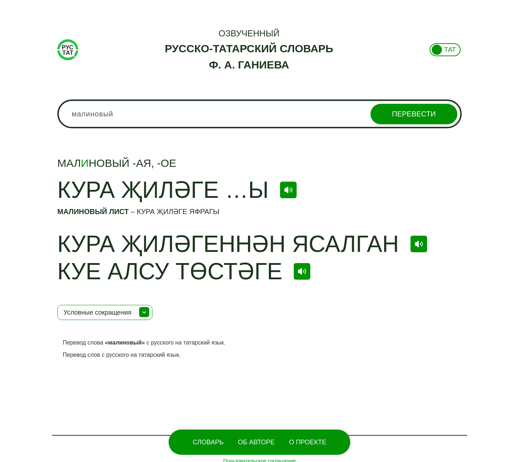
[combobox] (259, 113)
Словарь (208, 442)
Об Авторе (256, 442)
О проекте (307, 442)
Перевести (414, 114)
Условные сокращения (97, 312)
